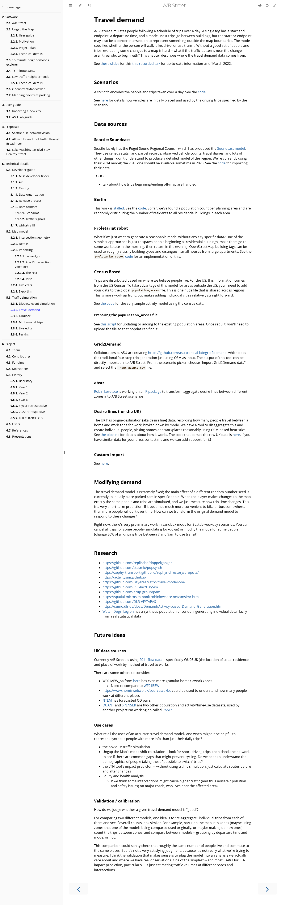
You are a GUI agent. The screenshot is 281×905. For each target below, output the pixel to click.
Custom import (109, 454)
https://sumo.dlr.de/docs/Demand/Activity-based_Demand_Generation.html (162, 606)
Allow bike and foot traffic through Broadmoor (33, 141)
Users (13, 424)
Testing (20, 188)
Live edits (21, 285)
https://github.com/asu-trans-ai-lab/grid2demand (187, 352)
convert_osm (29, 256)
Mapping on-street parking (28, 95)
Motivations (17, 369)
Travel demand (25, 310)
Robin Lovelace (106, 391)
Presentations (19, 436)
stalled (118, 208)
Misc (23, 279)
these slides (110, 63)
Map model (17, 231)
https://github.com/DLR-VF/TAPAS (129, 601)
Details (20, 244)
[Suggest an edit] (274, 5)
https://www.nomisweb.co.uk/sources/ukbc (136, 690)
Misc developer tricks (30, 176)
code (202, 92)
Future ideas (109, 634)
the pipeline (110, 434)
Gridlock (20, 316)
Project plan (23, 48)
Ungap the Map (20, 29)
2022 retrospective (28, 412)
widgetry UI (23, 225)
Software (10, 17)
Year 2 (19, 393)
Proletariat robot (111, 228)
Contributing (18, 356)
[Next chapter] (267, 889)
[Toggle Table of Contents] (70, 5)
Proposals (10, 127)
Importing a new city (23, 111)
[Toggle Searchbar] (89, 5)
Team (13, 350)
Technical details (27, 54)
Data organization (27, 194)
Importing (22, 250)
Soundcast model (231, 148)
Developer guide (20, 170)
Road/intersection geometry (33, 264)
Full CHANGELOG (27, 418)
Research (105, 552)
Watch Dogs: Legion (118, 611)
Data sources (110, 123)
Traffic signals (30, 219)
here (104, 100)
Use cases (103, 725)
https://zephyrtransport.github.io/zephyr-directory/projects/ (150, 572)
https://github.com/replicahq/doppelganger (137, 562)
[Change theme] (80, 5)
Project (8, 344)
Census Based (107, 271)
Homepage (11, 7)
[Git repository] (267, 5)
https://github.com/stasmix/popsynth (132, 567)
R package (153, 391)
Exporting (21, 291)
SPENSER (129, 705)
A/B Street (16, 23)
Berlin (100, 199)
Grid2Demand (108, 344)
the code (107, 303)
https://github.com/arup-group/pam (131, 592)
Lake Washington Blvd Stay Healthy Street (28, 152)
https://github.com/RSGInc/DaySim (130, 587)
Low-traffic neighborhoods (27, 77)
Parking (20, 334)
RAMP (167, 710)
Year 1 (19, 387)
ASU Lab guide (19, 117)
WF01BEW (151, 685)
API (17, 182)
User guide (22, 35)
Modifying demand (117, 482)
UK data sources (110, 650)
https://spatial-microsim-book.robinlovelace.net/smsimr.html (151, 596)
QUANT (108, 705)
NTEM (107, 700)
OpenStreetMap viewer (25, 89)
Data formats (24, 207)
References (17, 430)
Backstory (21, 381)
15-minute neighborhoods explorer (27, 62)
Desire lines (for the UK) (117, 411)
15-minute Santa (20, 71)
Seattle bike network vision (28, 133)
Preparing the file (126, 315)
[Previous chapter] (78, 889)
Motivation (22, 41)
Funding (15, 362)
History (14, 375)
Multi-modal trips (27, 322)
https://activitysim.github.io (124, 577)
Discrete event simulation (33, 304)
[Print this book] (260, 5)
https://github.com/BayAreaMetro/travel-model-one (143, 582)
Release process (26, 201)
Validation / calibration (117, 801)
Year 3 (19, 400)
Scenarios (27, 213)
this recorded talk (146, 63)
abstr (99, 382)
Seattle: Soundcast (112, 139)
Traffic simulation (21, 297)
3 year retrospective (29, 406)
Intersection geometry (30, 237)
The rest (26, 273)
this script (108, 324)
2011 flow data (150, 659)
